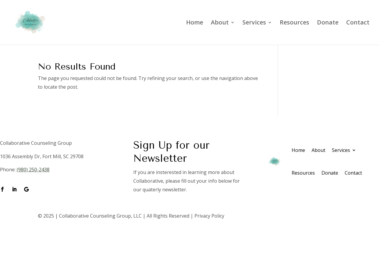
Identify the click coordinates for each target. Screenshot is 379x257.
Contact (357, 23)
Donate (327, 23)
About (220, 23)
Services (254, 23)
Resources (294, 23)
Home (194, 23)
